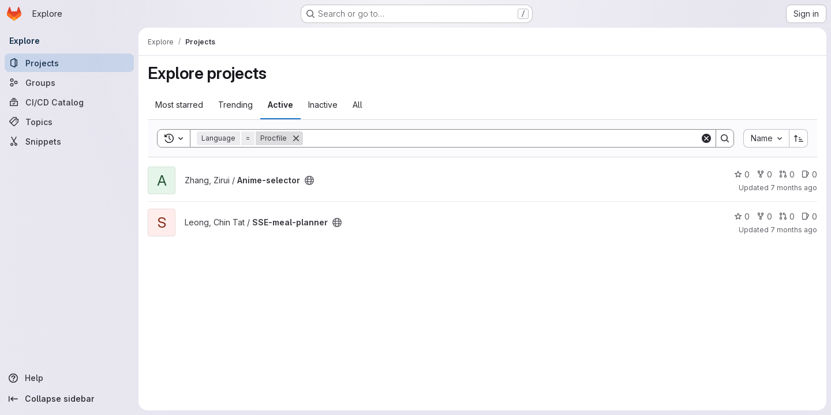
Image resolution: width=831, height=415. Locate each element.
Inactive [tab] (323, 105)
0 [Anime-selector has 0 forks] (764, 174)
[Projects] (69, 63)
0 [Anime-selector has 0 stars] (742, 174)
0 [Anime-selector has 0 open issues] (809, 174)
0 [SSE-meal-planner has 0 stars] (742, 216)
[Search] (501, 138)
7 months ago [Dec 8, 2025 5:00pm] (793, 229)
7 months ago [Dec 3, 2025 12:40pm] (793, 187)
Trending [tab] (235, 105)
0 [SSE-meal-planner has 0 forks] (764, 216)
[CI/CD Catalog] (69, 102)
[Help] (69, 378)
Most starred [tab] (179, 105)
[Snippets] (69, 141)
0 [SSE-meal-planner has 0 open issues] (809, 216)
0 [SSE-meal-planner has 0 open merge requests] (787, 216)
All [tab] (357, 105)
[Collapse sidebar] (69, 399)
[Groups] (69, 82)
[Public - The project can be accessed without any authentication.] (309, 180)
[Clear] (706, 138)
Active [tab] (280, 105)
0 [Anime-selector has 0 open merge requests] (787, 174)
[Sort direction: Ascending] (798, 138)
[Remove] (296, 138)
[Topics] (69, 121)
